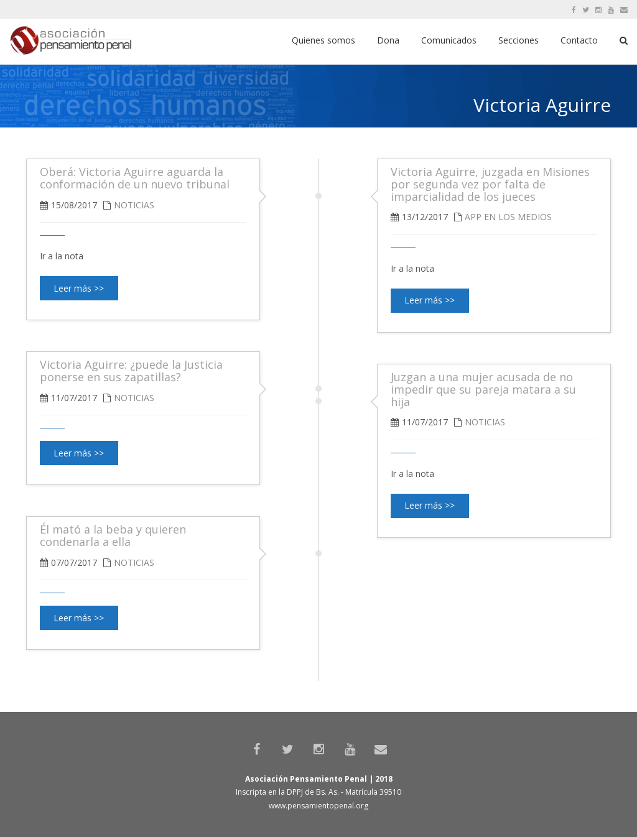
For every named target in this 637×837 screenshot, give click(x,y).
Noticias (134, 205)
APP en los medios (508, 217)
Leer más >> (429, 300)
